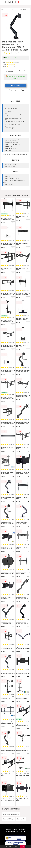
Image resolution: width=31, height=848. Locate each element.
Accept (22, 846)
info (13, 222)
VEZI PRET (15, 85)
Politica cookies (20, 831)
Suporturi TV (21, 819)
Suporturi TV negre (8, 819)
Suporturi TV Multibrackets (23, 10)
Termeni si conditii (11, 829)
